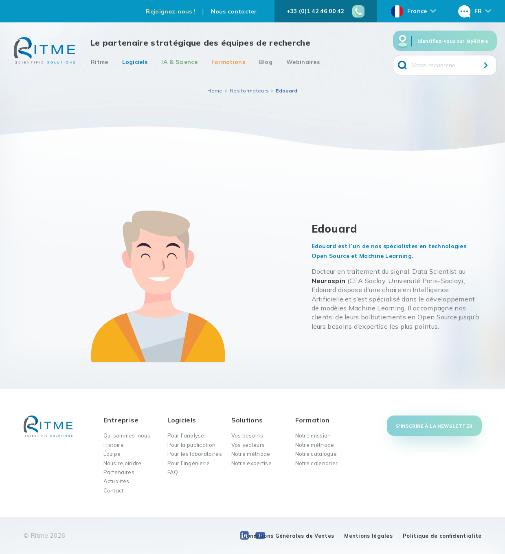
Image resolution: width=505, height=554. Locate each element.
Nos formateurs (249, 91)
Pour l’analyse (185, 435)
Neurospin (329, 281)
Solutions (247, 420)
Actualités (116, 481)
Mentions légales (368, 535)
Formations (228, 62)
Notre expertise (251, 463)
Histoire (113, 445)
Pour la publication (191, 445)
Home (214, 91)
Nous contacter (234, 11)
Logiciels (135, 62)
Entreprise (121, 420)
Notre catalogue (316, 454)
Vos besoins (247, 435)
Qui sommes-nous (127, 435)
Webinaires (303, 62)
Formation (312, 420)
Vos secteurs (248, 445)
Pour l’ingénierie (188, 463)
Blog (265, 62)
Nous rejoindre (122, 463)
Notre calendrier (316, 463)
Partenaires (118, 472)
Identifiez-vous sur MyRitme (452, 41)
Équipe (112, 454)
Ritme (99, 62)
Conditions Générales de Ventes (288, 535)
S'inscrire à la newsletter (434, 426)
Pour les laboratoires (194, 454)
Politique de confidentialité (442, 535)
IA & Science (179, 62)
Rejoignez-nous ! (170, 11)
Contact (113, 490)
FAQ (172, 472)
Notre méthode (250, 454)
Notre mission (313, 435)
